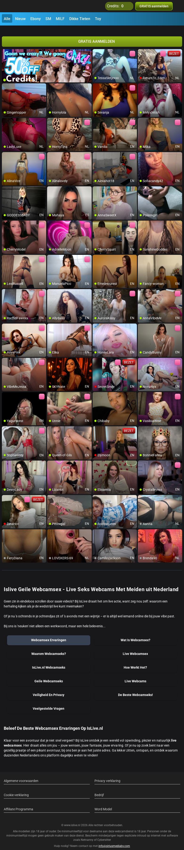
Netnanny (87, 834)
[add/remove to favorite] (96, 47)
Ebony (35, 19)
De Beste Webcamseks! (135, 689)
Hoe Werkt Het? (135, 662)
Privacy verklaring (107, 775)
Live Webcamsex (135, 648)
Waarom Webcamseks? (48, 648)
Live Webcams (135, 676)
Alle (7, 19)
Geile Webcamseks (48, 676)
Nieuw (20, 19)
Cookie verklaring (16, 789)
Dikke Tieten (79, 19)
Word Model (103, 804)
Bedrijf (99, 789)
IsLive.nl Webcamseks (48, 662)
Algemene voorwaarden (21, 775)
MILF (60, 19)
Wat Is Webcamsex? (135, 634)
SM (48, 19)
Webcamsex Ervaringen (48, 634)
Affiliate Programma (18, 804)
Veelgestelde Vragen (48, 703)
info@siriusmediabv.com (114, 840)
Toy (98, 19)
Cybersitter (104, 834)
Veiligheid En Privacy (48, 689)
